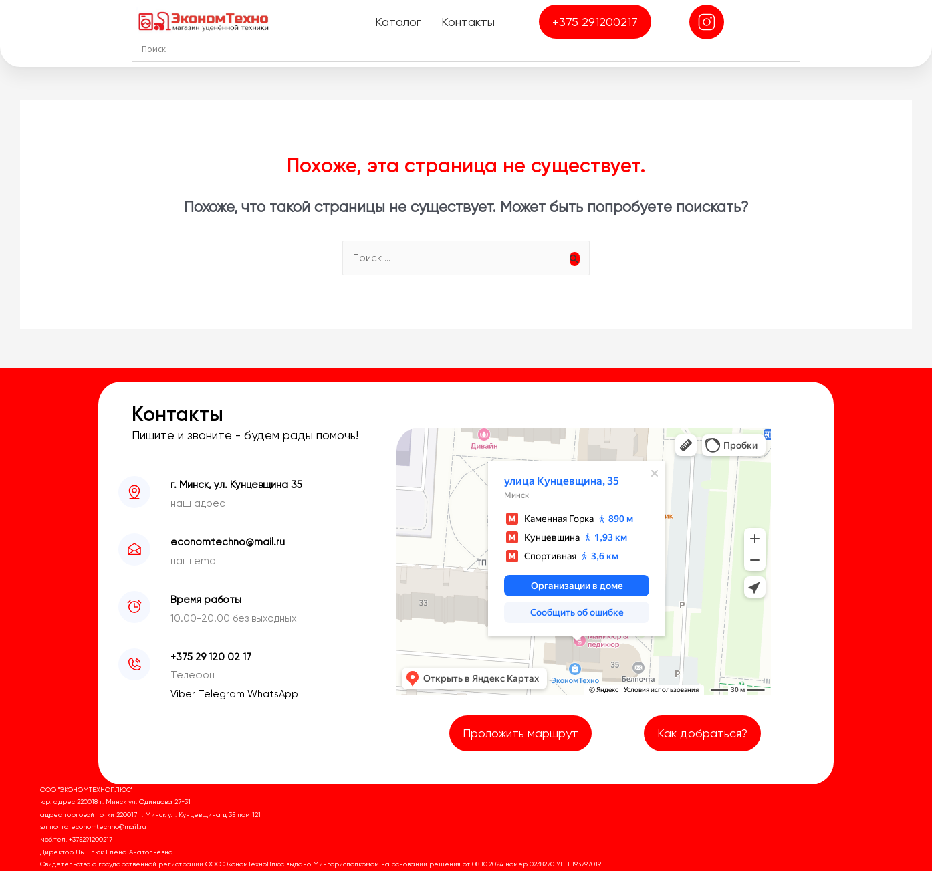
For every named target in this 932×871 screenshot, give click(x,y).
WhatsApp (272, 694)
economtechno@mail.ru (227, 542)
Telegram (222, 694)
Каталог (398, 22)
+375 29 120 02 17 (210, 657)
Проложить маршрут (520, 733)
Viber (184, 694)
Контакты (468, 22)
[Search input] (469, 48)
